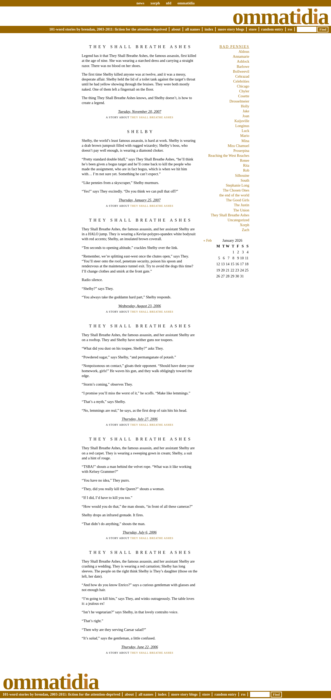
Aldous (243, 51)
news (140, 3)
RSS (290, 29)
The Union (241, 210)
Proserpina (241, 151)
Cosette (243, 96)
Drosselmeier (239, 101)
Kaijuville (241, 121)
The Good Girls (237, 200)
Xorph (244, 225)
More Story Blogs (231, 29)
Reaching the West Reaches (228, 155)
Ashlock (243, 61)
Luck (245, 131)
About (175, 29)
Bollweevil (241, 71)
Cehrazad (242, 76)
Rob (246, 170)
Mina (245, 141)
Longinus (242, 126)
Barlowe (243, 66)
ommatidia (185, 3)
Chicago (243, 86)
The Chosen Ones (236, 190)
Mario (244, 136)
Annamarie (241, 56)
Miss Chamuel (238, 146)
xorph (155, 3)
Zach (245, 230)
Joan (246, 116)
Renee (244, 160)
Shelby (140, 131)
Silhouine (242, 175)
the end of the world (234, 195)
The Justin (241, 205)
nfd (168, 3)
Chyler (244, 91)
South (244, 180)
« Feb (207, 240)
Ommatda (280, 16)
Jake (246, 111)
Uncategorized (238, 220)
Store (253, 29)
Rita (246, 165)
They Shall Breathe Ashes (140, 47)
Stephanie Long (237, 185)
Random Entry (272, 29)
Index (209, 29)
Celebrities (241, 81)
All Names (192, 29)
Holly (245, 106)
